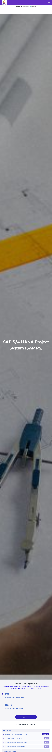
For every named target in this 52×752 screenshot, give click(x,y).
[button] (49, 2)
